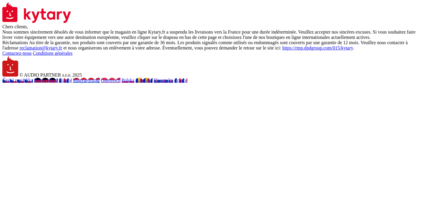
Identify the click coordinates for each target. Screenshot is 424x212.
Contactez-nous (17, 53)
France (65, 80)
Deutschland (46, 80)
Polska (128, 80)
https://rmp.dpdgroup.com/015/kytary (317, 47)
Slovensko (163, 80)
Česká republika (17, 80)
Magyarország (86, 80)
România (144, 80)
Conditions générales (53, 53)
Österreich (111, 80)
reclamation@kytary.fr (40, 47)
